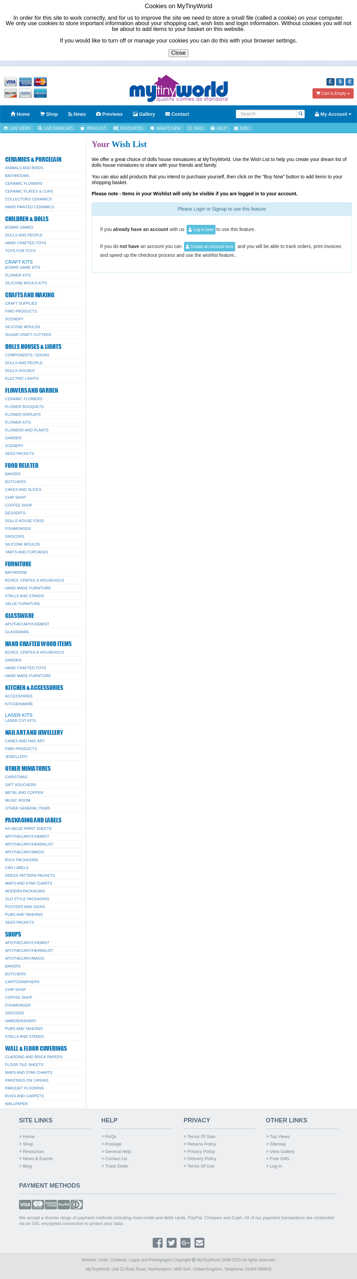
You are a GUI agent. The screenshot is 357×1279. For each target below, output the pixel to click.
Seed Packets (19, 453)
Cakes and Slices (23, 489)
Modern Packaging (25, 891)
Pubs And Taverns (24, 914)
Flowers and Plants (27, 430)
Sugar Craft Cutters (28, 335)
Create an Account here (209, 246)
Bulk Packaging (21, 860)
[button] (330, 82)
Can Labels (17, 868)
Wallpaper (16, 1104)
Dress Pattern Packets (30, 875)
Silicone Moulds (22, 327)
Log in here (200, 229)
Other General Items (27, 808)
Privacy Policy (199, 1151)
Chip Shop (15, 497)
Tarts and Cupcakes (26, 552)
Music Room (17, 800)
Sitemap (276, 1144)
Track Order (115, 1166)
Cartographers (22, 982)
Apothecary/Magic (25, 852)
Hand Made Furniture (28, 588)
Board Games (19, 227)
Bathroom (16, 572)
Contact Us (114, 1158)
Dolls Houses (20, 371)
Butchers (15, 482)
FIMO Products (21, 311)
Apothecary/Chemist (27, 624)
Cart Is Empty (333, 93)
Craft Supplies (21, 303)
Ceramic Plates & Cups (29, 191)
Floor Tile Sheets (24, 1065)
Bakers (12, 474)
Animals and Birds (24, 168)
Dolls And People (24, 235)
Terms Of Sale (199, 1136)
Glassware (17, 632)
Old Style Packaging (27, 899)
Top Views (278, 1136)
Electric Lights (22, 378)
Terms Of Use (199, 1166)
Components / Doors (27, 355)
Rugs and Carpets (24, 1096)
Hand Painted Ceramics (29, 207)
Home (27, 1136)
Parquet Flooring (24, 1088)
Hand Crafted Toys (25, 243)
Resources (31, 1151)
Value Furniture (22, 604)
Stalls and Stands (24, 596)
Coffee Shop (18, 505)
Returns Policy (200, 1144)
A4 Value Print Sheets (28, 829)
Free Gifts (277, 1158)
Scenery (14, 319)
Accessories (19, 696)
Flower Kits (18, 275)
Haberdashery (20, 1021)
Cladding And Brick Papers (33, 1057)
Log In (274, 1166)
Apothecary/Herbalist (29, 844)
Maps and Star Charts (28, 883)
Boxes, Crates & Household (34, 580)
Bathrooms (17, 176)
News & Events (36, 1158)
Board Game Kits (22, 267)
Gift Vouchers (20, 785)
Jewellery (16, 756)
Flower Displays (23, 414)
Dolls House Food (24, 521)
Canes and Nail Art (25, 741)
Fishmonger (18, 529)
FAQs (108, 1136)
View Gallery (280, 1151)
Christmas (16, 777)
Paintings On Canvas (27, 1080)
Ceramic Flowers (23, 183)
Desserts (15, 513)
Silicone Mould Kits (26, 283)
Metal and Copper (24, 793)
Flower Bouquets (24, 407)
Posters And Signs (25, 907)
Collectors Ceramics (28, 199)
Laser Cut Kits (20, 720)
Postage (111, 1144)
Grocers (14, 536)
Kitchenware (19, 704)
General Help (116, 1151)
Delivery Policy (200, 1158)
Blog (25, 1166)
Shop (26, 1144)
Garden (13, 438)
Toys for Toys (20, 251)
